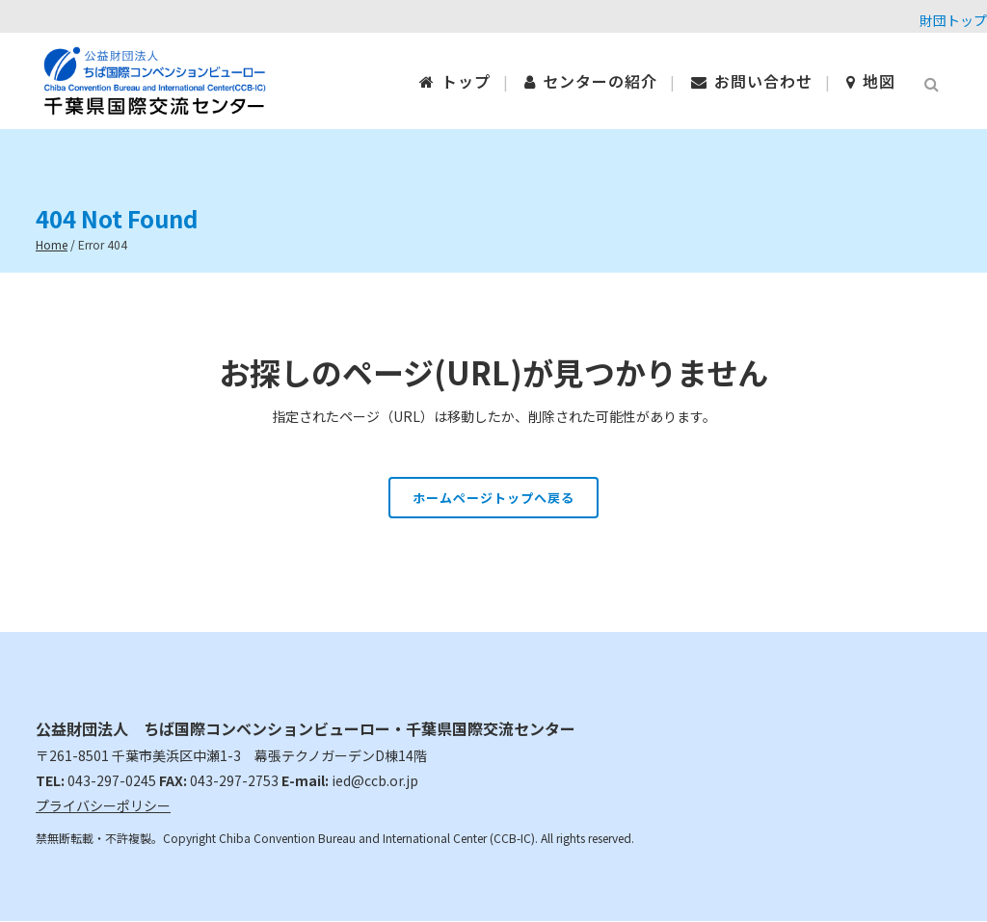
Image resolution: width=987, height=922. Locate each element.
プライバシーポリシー (103, 805)
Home (51, 244)
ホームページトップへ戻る (493, 497)
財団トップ (953, 20)
